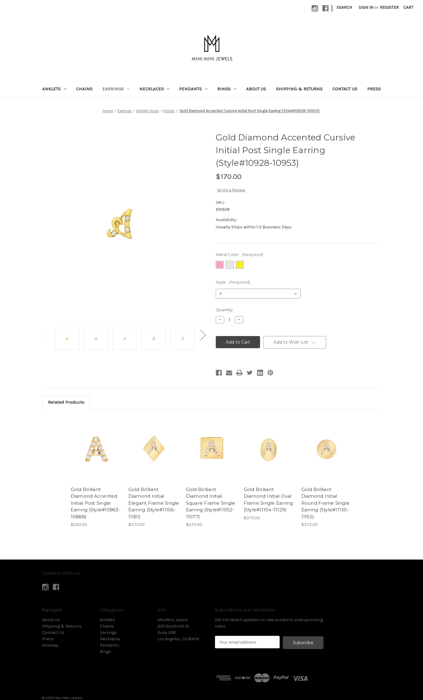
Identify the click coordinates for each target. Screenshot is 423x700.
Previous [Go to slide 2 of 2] (47, 334)
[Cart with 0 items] (408, 7)
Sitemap (50, 645)
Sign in (366, 7)
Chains (84, 89)
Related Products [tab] (66, 402)
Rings (226, 89)
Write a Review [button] (231, 190)
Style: (233, 282)
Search (344, 7)
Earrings (116, 89)
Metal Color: (239, 254)
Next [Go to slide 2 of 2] (203, 334)
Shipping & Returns (299, 89)
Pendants (193, 89)
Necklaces (154, 89)
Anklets (54, 89)
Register (389, 7)
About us (256, 89)
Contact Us (344, 89)
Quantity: (225, 309)
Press (374, 89)
